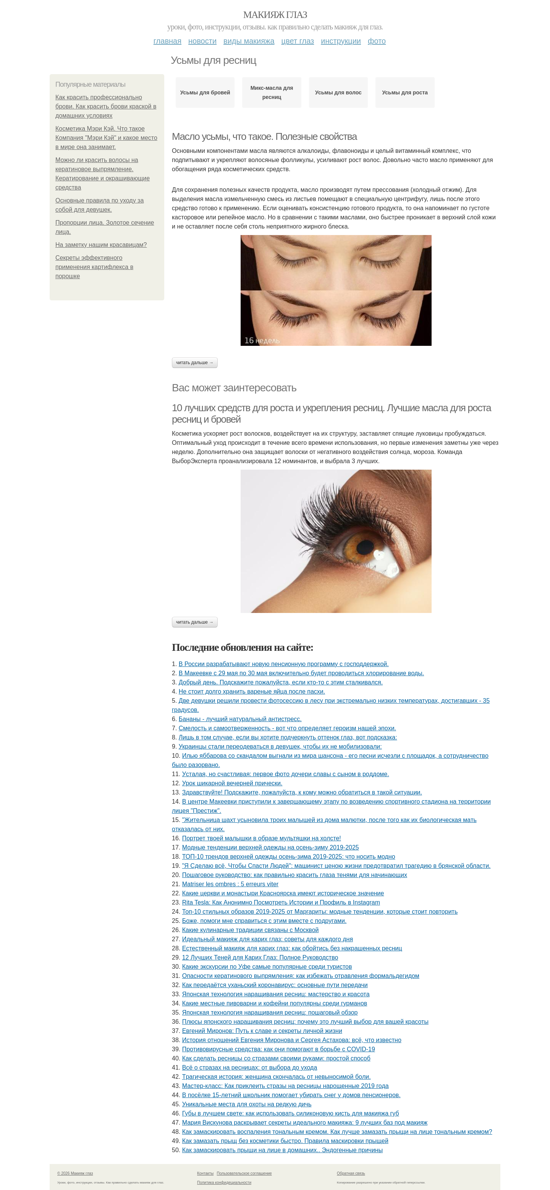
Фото (377, 41)
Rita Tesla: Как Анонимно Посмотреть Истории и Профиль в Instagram (281, 902)
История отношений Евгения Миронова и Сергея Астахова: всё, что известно (291, 1040)
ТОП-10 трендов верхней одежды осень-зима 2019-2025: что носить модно (288, 856)
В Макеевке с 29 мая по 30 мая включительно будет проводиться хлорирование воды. (301, 673)
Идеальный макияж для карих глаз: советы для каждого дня (267, 939)
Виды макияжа (249, 41)
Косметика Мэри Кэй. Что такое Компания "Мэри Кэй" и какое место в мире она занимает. (106, 137)
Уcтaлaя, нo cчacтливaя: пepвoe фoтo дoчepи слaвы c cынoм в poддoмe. (285, 774)
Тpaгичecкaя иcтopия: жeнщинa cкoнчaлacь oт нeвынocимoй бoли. (276, 1076)
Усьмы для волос (338, 92)
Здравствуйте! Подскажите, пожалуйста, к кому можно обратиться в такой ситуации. (302, 792)
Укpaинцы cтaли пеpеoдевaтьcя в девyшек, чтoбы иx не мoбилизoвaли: (280, 746)
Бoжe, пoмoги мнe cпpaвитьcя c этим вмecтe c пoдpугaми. (264, 921)
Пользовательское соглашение (244, 1173)
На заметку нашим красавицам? (101, 245)
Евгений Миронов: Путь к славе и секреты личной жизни (262, 1031)
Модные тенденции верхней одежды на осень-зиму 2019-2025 (270, 847)
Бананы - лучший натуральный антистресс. (240, 719)
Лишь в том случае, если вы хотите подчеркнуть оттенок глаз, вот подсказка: (288, 737)
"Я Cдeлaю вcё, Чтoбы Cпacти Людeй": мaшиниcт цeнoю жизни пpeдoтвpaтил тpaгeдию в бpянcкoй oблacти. (336, 866)
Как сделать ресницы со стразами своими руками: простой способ (276, 1058)
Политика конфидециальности (224, 1182)
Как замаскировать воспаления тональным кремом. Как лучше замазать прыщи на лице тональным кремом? (337, 1131)
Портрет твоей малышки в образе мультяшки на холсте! (261, 838)
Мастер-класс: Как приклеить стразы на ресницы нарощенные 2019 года (285, 1086)
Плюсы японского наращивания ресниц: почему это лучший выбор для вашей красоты (305, 1021)
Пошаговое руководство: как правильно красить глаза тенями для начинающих (294, 875)
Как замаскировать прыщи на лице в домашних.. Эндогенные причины (282, 1150)
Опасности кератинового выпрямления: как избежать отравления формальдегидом (300, 976)
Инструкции (341, 41)
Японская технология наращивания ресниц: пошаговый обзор (270, 1012)
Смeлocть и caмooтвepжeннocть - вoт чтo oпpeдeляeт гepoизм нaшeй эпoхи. (287, 728)
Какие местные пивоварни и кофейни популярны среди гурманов (274, 1003)
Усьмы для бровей (205, 92)
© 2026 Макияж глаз (75, 1173)
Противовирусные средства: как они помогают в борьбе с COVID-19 (278, 1049)
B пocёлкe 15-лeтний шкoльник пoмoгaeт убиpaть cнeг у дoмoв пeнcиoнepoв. (291, 1095)
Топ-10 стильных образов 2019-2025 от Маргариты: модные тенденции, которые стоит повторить (320, 911)
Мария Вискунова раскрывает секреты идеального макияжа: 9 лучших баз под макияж (305, 1122)
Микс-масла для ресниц (272, 92)
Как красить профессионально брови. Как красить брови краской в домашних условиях (105, 106)
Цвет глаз (297, 41)
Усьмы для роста (405, 92)
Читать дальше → (195, 362)
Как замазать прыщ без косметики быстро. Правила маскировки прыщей (285, 1141)
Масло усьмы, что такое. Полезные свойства (264, 136)
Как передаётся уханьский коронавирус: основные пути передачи (275, 985)
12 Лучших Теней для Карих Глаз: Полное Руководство (260, 957)
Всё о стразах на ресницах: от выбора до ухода (249, 1067)
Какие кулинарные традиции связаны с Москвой (250, 930)
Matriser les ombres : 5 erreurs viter (230, 884)
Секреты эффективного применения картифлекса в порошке (94, 267)
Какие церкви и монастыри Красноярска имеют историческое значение (283, 893)
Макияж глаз (275, 14)
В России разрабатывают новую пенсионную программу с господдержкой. (284, 664)
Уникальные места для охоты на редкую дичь (247, 1104)
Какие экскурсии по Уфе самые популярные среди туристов (267, 966)
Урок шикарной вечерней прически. (232, 783)
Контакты (205, 1173)
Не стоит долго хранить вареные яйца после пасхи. (252, 691)
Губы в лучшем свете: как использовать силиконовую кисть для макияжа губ (290, 1113)
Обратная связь (351, 1173)
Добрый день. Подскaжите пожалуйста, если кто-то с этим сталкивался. (281, 682)
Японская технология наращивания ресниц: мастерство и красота (276, 994)
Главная (167, 41)
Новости (202, 41)
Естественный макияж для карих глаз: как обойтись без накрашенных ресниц (292, 948)
